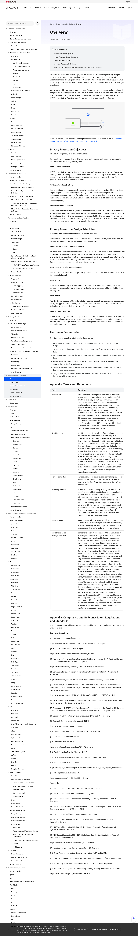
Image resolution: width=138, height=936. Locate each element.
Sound (12, 149)
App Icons (14, 548)
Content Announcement (19, 506)
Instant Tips (17, 496)
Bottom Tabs (17, 444)
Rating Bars (17, 458)
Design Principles (17, 125)
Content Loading (17, 741)
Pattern (12, 707)
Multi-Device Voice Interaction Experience (24, 351)
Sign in (129, 8)
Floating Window (19, 789)
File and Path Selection (19, 807)
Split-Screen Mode (19, 793)
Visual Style (13, 94)
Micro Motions (16, 142)
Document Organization (62, 60)
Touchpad (16, 77)
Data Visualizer (18, 500)
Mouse (15, 73)
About (13, 731)
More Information (46, 932)
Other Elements (16, 163)
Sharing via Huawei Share (20, 306)
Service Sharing (15, 303)
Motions (12, 118)
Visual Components (18, 344)
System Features (15, 772)
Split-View (14, 727)
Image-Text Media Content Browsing (25, 840)
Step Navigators (16, 589)
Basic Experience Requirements (23, 783)
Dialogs (15, 451)
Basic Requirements (18, 817)
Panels (15, 462)
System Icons (15, 551)
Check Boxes (17, 479)
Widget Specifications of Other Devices (24, 261)
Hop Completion (18, 292)
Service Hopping (15, 275)
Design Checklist (15, 170)
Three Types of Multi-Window (23, 786)
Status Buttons (18, 486)
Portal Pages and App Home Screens (25, 831)
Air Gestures (17, 87)
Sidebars (14, 700)
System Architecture (16, 520)
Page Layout (15, 824)
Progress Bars (17, 489)
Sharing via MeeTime (18, 310)
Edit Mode (14, 717)
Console (121, 8)
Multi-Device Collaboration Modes (23, 200)
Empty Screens (16, 734)
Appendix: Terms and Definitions (65, 64)
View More (15, 720)
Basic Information (16, 225)
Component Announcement (20, 437)
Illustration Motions (18, 146)
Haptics (12, 562)
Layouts (14, 558)
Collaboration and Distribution (21, 368)
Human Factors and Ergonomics (20, 39)
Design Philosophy (16, 35)
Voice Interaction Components (21, 341)
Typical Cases (15, 827)
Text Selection (16, 676)
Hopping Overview (17, 279)
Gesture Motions (17, 139)
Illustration (15, 111)
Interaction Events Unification (21, 91)
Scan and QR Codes (18, 745)
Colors (13, 101)
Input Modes (15, 60)
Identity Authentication (17, 386)
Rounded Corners (17, 538)
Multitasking (17, 847)
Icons (13, 108)
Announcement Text (18, 434)
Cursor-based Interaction (21, 66)
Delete (13, 748)
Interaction (15, 569)
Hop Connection (18, 289)
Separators (15, 620)
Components (14, 579)
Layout (13, 115)
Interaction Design (17, 235)
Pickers (13, 638)
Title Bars (16, 441)
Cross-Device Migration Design (20, 184)
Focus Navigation (17, 703)
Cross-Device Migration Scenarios (22, 187)
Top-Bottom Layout (18, 752)
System (12, 874)
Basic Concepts (16, 97)
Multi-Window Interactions (20, 779)
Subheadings (15, 689)
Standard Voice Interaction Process (23, 348)
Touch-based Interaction (21, 63)
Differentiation (16, 365)
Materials (111, 8)
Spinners (16, 465)
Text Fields (14, 672)
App (11, 878)
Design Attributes (17, 156)
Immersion (15, 576)
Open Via (14, 776)
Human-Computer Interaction (20, 53)
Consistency (15, 362)
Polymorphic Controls (17, 167)
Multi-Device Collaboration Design (21, 196)
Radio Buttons (18, 475)
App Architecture (15, 524)
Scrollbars (14, 631)
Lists (12, 655)
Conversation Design (18, 337)
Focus (13, 427)
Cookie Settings (81, 929)
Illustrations (15, 544)
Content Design (16, 239)
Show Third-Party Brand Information (23, 724)
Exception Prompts (17, 769)
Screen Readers (15, 420)
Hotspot (14, 906)
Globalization (14, 403)
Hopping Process (17, 282)
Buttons (15, 469)
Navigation (15, 46)
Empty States (15, 916)
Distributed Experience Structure (20, 180)
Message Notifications (18, 912)
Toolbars (14, 624)
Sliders (15, 493)
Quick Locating (16, 738)
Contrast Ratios (15, 417)
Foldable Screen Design (17, 810)
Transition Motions (17, 135)
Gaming (16, 843)
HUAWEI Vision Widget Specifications (26, 265)
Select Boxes (15, 617)
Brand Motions (16, 132)
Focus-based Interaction (21, 70)
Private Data (14, 382)
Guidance (14, 714)
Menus (15, 482)
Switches (16, 472)
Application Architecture (18, 42)
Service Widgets (15, 228)
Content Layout (16, 861)
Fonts (13, 104)
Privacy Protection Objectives (63, 53)
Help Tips (16, 503)
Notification (15, 572)
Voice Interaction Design (18, 324)
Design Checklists (15, 396)
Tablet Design (14, 850)
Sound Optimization (18, 160)
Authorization (14, 389)
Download (14, 762)
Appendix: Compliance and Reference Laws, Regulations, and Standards (78, 67)
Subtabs (15, 448)
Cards (13, 648)
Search (13, 758)
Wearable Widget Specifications (24, 268)
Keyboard (16, 80)
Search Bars (17, 455)
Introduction (15, 565)
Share (13, 800)
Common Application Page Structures (24, 49)
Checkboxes (15, 627)
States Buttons (16, 686)
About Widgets (16, 232)
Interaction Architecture (19, 330)
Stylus (15, 84)
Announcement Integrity (19, 431)
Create (13, 765)
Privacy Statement (16, 393)
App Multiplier (18, 796)
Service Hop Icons (17, 296)
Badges (13, 683)
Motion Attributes (17, 129)
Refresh (13, 755)
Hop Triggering (18, 286)
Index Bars (14, 669)
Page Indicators (16, 607)
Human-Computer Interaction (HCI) (22, 881)
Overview (13, 32)
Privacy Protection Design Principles (66, 57)
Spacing (14, 534)
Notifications (15, 803)
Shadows (14, 555)
